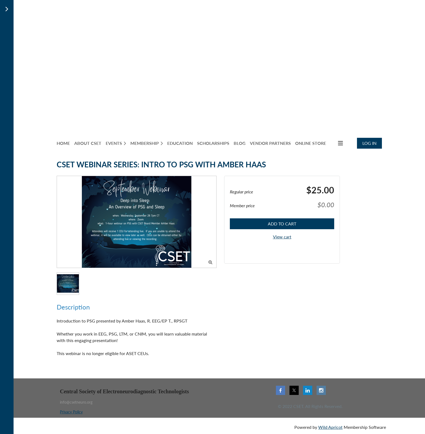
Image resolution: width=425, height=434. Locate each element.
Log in (369, 143)
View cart (282, 236)
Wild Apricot (330, 427)
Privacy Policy (71, 412)
